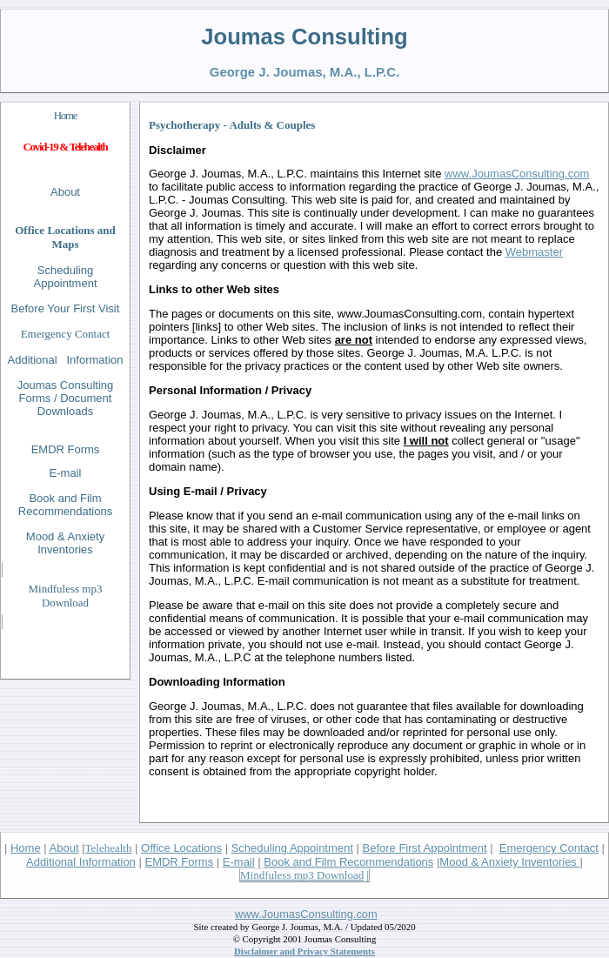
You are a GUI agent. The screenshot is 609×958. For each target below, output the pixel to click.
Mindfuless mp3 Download (66, 595)
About (65, 191)
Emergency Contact (65, 333)
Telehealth (108, 847)
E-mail (239, 861)
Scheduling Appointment (65, 277)
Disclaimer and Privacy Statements (304, 951)
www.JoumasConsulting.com (306, 914)
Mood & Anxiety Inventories (509, 861)
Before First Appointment (424, 847)
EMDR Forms (65, 449)
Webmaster (534, 251)
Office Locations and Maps (65, 237)
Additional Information (81, 861)
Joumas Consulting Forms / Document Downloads (65, 398)
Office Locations (181, 847)
